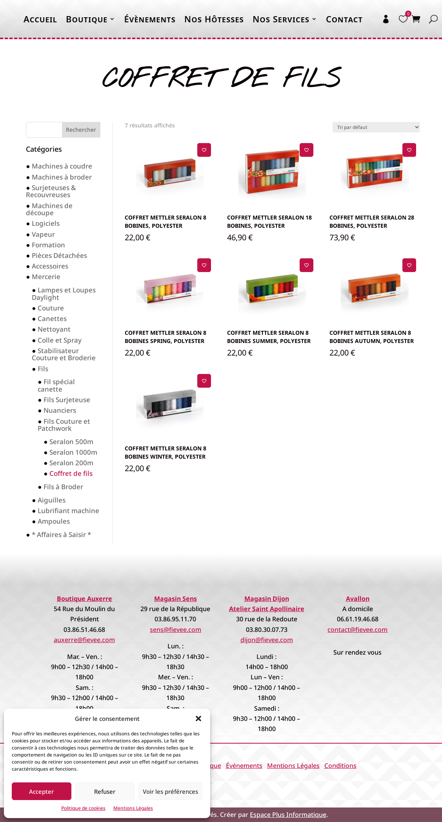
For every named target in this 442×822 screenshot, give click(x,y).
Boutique (86, 19)
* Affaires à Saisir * (61, 534)
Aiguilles (51, 499)
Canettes (52, 318)
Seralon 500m (71, 441)
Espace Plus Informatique (288, 814)
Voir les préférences (170, 791)
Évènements (149, 19)
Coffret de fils (71, 473)
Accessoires (50, 265)
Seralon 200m (71, 462)
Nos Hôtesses (214, 19)
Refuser (104, 791)
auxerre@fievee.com (84, 639)
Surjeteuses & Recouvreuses (51, 191)
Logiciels (46, 223)
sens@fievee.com (175, 629)
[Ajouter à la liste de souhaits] (204, 150)
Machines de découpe (49, 209)
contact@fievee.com (357, 629)
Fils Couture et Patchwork (64, 425)
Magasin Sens (175, 598)
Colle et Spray (60, 340)
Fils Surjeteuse (67, 399)
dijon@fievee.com (266, 639)
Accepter (41, 791)
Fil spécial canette (56, 385)
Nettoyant (54, 329)
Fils (43, 368)
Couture (51, 307)
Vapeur (43, 234)
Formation (48, 244)
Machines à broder (62, 176)
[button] (198, 718)
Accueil (40, 19)
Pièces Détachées (59, 255)
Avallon (357, 598)
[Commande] (376, 127)
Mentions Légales (133, 808)
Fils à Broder (63, 486)
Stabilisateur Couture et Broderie (64, 354)
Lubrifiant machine (68, 510)
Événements (244, 765)
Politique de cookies (83, 808)
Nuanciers (60, 410)
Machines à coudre (62, 166)
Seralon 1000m (73, 452)
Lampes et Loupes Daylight (63, 293)
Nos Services (281, 19)
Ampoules (54, 521)
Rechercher (81, 129)
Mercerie (46, 276)
